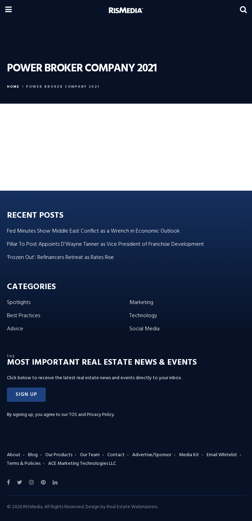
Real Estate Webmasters (132, 507)
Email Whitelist (222, 455)
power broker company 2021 (62, 86)
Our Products (58, 455)
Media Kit (189, 455)
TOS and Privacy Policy (91, 414)
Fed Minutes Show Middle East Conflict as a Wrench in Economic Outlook (93, 231)
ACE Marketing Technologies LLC (82, 464)
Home (13, 86)
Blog (33, 455)
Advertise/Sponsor (151, 455)
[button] (26, 395)
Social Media (144, 328)
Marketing (141, 302)
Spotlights (18, 302)
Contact (116, 455)
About (13, 455)
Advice (15, 328)
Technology (143, 315)
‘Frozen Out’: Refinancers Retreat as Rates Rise (60, 257)
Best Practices (23, 315)
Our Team (90, 455)
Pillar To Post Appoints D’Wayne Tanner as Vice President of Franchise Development (105, 244)
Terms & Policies (23, 464)
